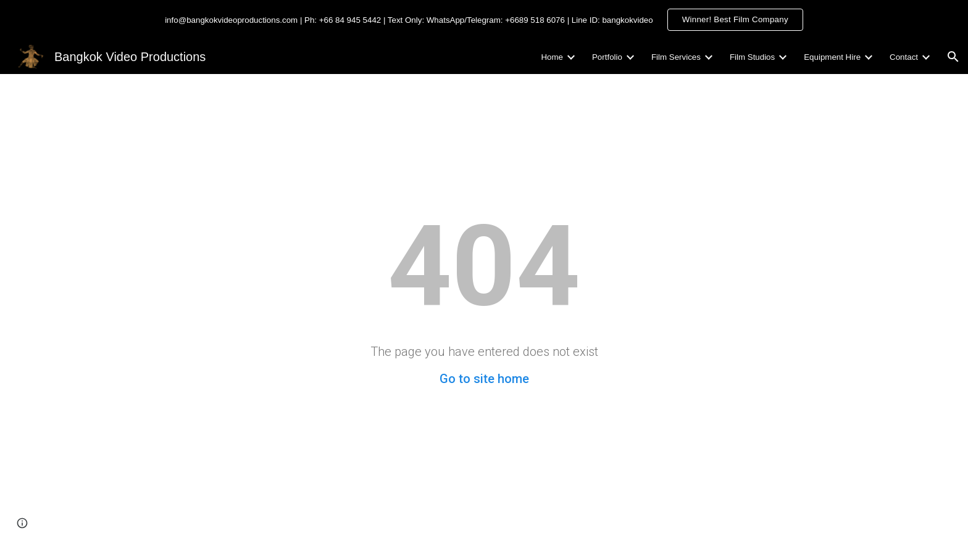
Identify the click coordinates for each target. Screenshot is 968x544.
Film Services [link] (676, 57)
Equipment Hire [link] (832, 57)
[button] (953, 57)
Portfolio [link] (607, 57)
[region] (484, 19)
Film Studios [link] (752, 57)
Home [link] (552, 57)
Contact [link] (904, 57)
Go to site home (484, 378)
